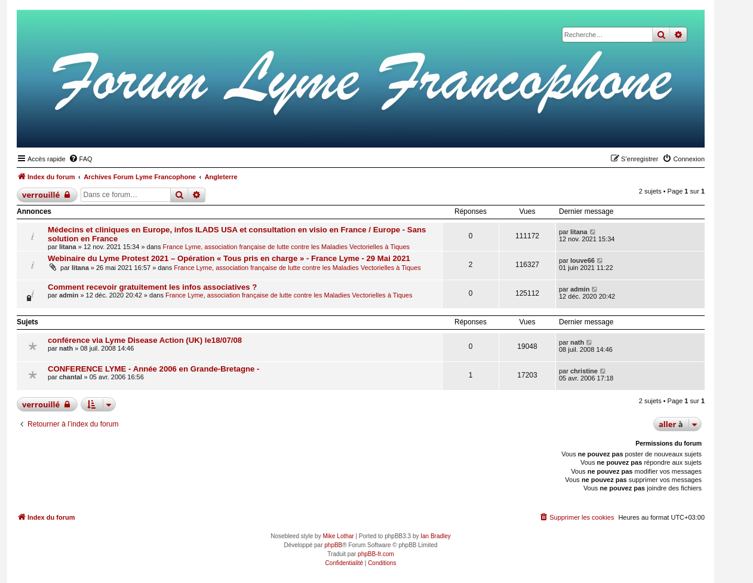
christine (584, 371)
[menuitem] (81, 159)
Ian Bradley (435, 536)
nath (66, 348)
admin (68, 295)
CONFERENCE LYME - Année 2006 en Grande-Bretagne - (153, 368)
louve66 (582, 260)
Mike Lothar (338, 536)
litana (67, 246)
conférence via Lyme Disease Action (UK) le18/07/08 (145, 340)
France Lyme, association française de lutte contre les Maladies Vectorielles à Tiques (286, 246)
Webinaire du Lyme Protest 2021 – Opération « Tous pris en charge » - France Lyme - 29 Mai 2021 (229, 258)
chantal (70, 377)
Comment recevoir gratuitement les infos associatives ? (152, 287)
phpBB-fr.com (376, 554)
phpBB (333, 545)
